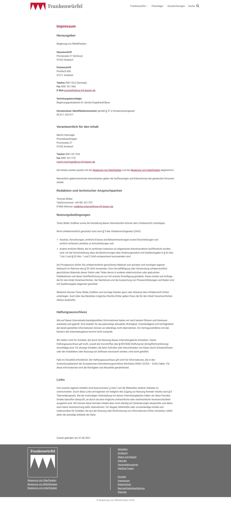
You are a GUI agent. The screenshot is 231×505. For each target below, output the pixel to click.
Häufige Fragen (126, 468)
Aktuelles (123, 449)
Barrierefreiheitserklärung (131, 488)
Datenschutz (124, 484)
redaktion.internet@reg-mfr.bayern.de (93, 206)
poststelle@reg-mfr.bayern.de (79, 90)
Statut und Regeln (127, 457)
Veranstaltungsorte (128, 464)
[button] (146, 6)
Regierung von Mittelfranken (42, 484)
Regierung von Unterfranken (145, 170)
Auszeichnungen (176, 6)
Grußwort (123, 453)
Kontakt (122, 476)
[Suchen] (193, 6)
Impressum (124, 480)
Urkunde (122, 460)
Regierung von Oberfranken (107, 170)
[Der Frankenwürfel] (56, 7)
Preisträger (157, 6)
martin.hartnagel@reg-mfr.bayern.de (76, 162)
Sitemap (122, 492)
